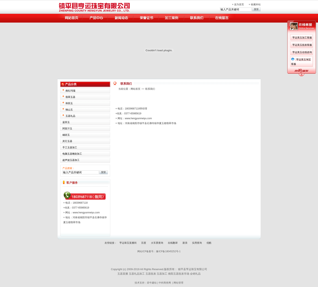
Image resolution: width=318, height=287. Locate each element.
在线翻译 (173, 242)
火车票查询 (157, 242)
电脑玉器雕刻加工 (72, 153)
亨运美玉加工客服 (302, 37)
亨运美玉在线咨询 (302, 52)
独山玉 (69, 109)
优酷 (209, 242)
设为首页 (239, 4)
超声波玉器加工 (71, 160)
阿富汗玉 (67, 128)
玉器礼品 (70, 116)
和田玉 (69, 103)
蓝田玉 (66, 122)
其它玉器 (67, 141)
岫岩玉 (66, 134)
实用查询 (197, 242)
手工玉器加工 (69, 147)
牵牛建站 (152, 282)
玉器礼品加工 (137, 273)
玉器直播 (122, 273)
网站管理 (178, 282)
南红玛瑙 (70, 90)
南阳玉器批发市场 (178, 273)
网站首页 (135, 88)
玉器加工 (162, 273)
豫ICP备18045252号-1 (168, 251)
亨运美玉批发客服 (302, 45)
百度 (143, 242)
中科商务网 (165, 282)
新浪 (184, 242)
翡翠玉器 (70, 97)
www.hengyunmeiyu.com (86, 212)
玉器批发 (150, 273)
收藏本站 (256, 4)
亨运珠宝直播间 (128, 242)
